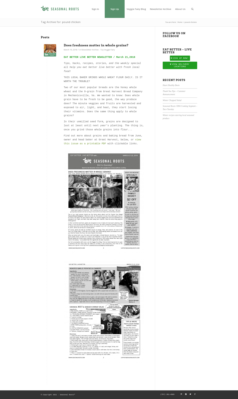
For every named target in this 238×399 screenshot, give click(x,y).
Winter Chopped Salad (172, 100)
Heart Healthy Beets (171, 85)
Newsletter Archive (90, 49)
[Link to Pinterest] (181, 394)
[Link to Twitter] (190, 394)
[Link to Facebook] (195, 394)
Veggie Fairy (109, 49)
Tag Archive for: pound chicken (61, 22)
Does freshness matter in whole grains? (96, 45)
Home (179, 22)
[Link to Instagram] (186, 394)
